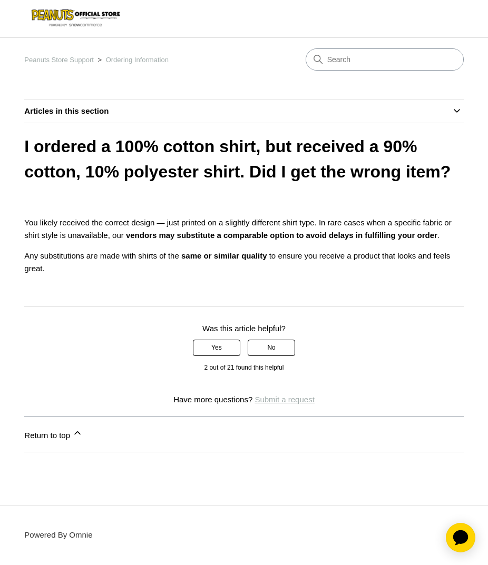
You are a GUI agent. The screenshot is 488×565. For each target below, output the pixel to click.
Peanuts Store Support (59, 60)
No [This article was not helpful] (271, 347)
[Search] (384, 59)
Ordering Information (137, 60)
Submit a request (284, 399)
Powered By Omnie (58, 534)
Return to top (53, 434)
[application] (460, 537)
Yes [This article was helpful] (216, 347)
